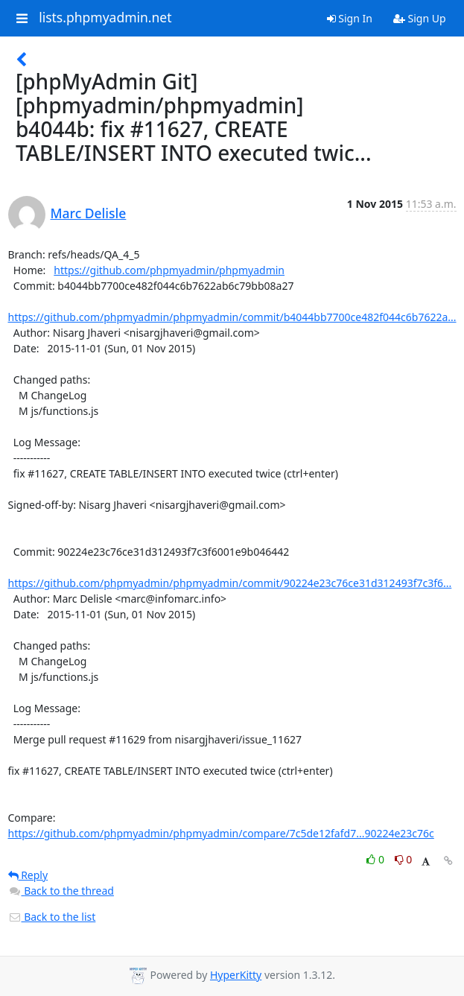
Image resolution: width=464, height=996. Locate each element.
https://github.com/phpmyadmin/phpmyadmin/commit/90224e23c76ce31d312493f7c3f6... (230, 583)
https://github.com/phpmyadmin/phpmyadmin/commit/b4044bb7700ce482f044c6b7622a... (232, 317)
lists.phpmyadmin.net (105, 18)
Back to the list (52, 917)
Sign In (349, 18)
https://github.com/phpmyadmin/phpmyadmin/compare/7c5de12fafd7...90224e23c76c (221, 833)
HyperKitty (235, 975)
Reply (28, 875)
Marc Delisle (89, 213)
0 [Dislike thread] (404, 859)
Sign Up (419, 18)
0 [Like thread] (376, 859)
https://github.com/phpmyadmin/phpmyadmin (169, 270)
